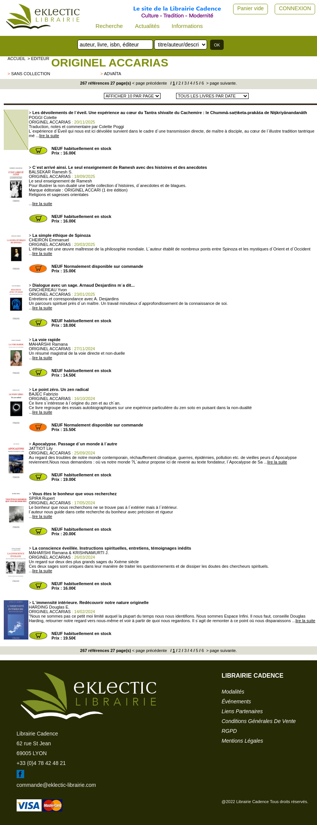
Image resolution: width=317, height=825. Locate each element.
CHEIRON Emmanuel (49, 240)
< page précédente (149, 83)
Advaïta (112, 73)
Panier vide (250, 8)
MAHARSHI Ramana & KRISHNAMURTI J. (68, 552)
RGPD (229, 731)
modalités (233, 692)
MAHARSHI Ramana (48, 344)
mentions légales (242, 741)
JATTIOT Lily (41, 448)
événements (236, 701)
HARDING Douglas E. (49, 607)
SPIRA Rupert (41, 498)
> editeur (38, 58)
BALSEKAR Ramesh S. (51, 172)
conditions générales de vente (259, 721)
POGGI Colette (43, 117)
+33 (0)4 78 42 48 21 (41, 763)
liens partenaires (242, 711)
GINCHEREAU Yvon (48, 289)
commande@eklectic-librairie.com (56, 785)
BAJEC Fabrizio (43, 394)
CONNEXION (295, 8)
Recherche (109, 26)
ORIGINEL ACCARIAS (109, 62)
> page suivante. (221, 83)
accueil (17, 58)
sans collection (30, 73)
